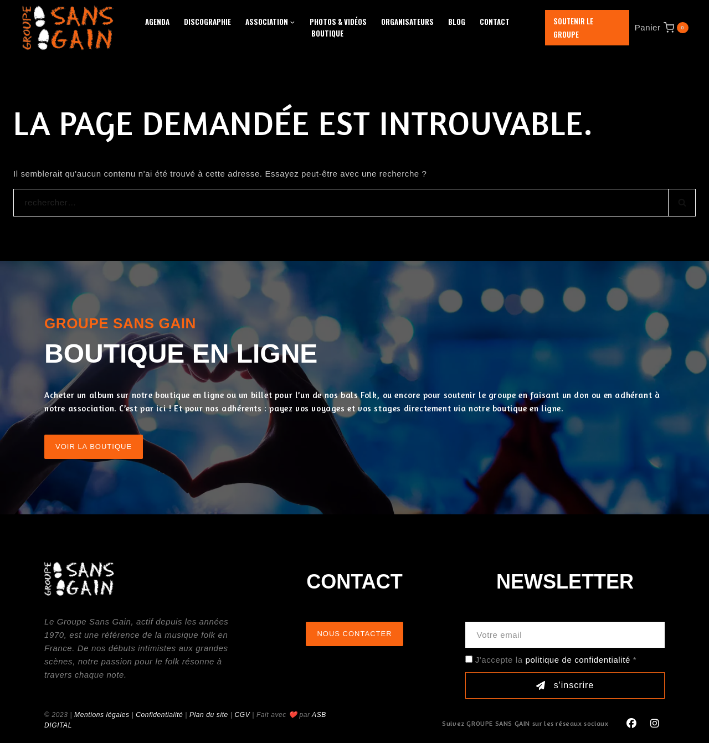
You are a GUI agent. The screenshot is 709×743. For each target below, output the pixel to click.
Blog (456, 21)
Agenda (157, 21)
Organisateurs (407, 21)
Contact (495, 21)
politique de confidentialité (577, 659)
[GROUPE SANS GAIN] (68, 27)
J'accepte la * (555, 659)
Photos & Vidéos (338, 21)
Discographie (207, 21)
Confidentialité (159, 715)
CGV (242, 715)
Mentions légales (102, 715)
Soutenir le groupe (573, 28)
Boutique (327, 33)
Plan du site (208, 715)
